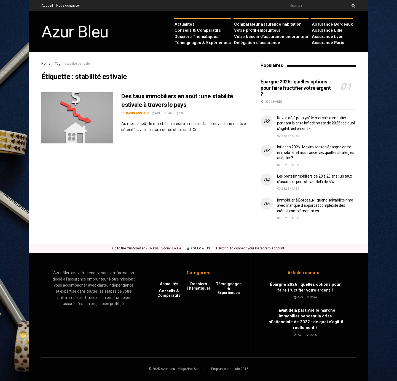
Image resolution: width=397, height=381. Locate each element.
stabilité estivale (77, 64)
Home (45, 64)
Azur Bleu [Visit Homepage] (74, 32)
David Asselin (137, 113)
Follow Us (198, 248)
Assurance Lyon (328, 36)
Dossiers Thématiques (196, 36)
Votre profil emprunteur (257, 30)
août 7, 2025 (163, 113)
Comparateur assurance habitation (268, 24)
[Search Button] (352, 5)
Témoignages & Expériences (203, 42)
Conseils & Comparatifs (198, 30)
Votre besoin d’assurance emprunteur (271, 36)
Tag (57, 64)
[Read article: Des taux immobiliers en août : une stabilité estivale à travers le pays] (77, 117)
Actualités (184, 24)
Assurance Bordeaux (332, 24)
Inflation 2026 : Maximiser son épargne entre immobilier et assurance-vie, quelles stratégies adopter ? (315, 152)
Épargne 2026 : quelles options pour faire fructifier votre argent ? (296, 88)
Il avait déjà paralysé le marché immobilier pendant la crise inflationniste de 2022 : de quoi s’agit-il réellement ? (316, 123)
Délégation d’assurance (257, 42)
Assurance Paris (328, 42)
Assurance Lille (327, 30)
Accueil (47, 5)
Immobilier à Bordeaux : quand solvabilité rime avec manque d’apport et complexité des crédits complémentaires (315, 205)
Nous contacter (68, 5)
